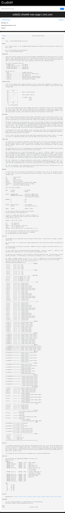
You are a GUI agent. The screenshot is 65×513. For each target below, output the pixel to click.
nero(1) (25, 496)
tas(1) (9, 166)
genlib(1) (48, 496)
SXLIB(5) (4, 35)
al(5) (56, 496)
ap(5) (52, 496)
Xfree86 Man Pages (6, 19)
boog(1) (43, 496)
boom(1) (34, 496)
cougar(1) (30, 496)
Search (62, 8)
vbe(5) (59, 496)
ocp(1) (20, 496)
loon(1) (39, 496)
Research (61, 19)
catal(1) (16, 496)
